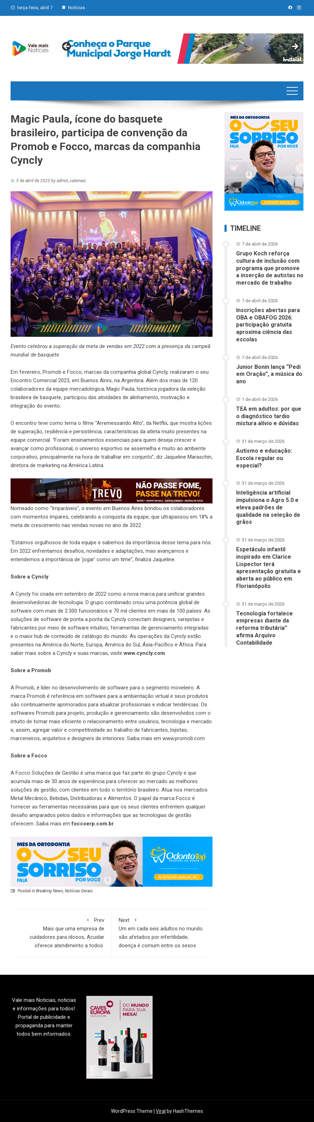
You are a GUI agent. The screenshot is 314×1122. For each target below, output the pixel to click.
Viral (161, 1111)
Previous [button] (67, 47)
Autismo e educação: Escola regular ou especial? (264, 458)
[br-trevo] (112, 491)
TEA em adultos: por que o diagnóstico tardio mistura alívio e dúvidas (268, 416)
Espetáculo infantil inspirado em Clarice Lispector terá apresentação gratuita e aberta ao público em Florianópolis (268, 567)
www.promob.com (183, 738)
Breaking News (49, 890)
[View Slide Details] (180, 48)
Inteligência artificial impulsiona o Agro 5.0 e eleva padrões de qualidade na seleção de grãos (268, 507)
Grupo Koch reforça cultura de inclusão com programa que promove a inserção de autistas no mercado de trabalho (269, 268)
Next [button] (294, 47)
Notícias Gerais (79, 890)
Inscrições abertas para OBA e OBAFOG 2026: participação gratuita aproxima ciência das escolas (268, 325)
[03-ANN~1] (112, 861)
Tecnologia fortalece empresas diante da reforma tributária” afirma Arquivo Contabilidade (264, 628)
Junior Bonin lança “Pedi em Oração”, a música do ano (269, 374)
